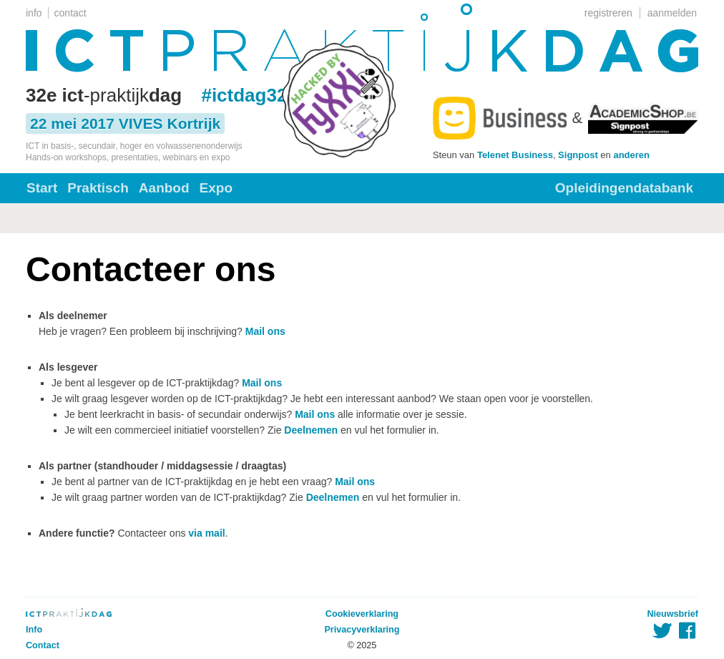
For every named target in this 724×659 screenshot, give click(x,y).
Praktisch (98, 187)
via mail (206, 533)
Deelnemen (311, 430)
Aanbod (164, 187)
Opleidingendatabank (624, 187)
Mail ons (265, 331)
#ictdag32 (244, 95)
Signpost (578, 155)
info (34, 13)
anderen (631, 155)
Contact (42, 645)
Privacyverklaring (361, 630)
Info (34, 630)
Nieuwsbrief (672, 614)
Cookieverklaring (362, 614)
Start (41, 187)
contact (70, 13)
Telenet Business (515, 155)
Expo (216, 187)
